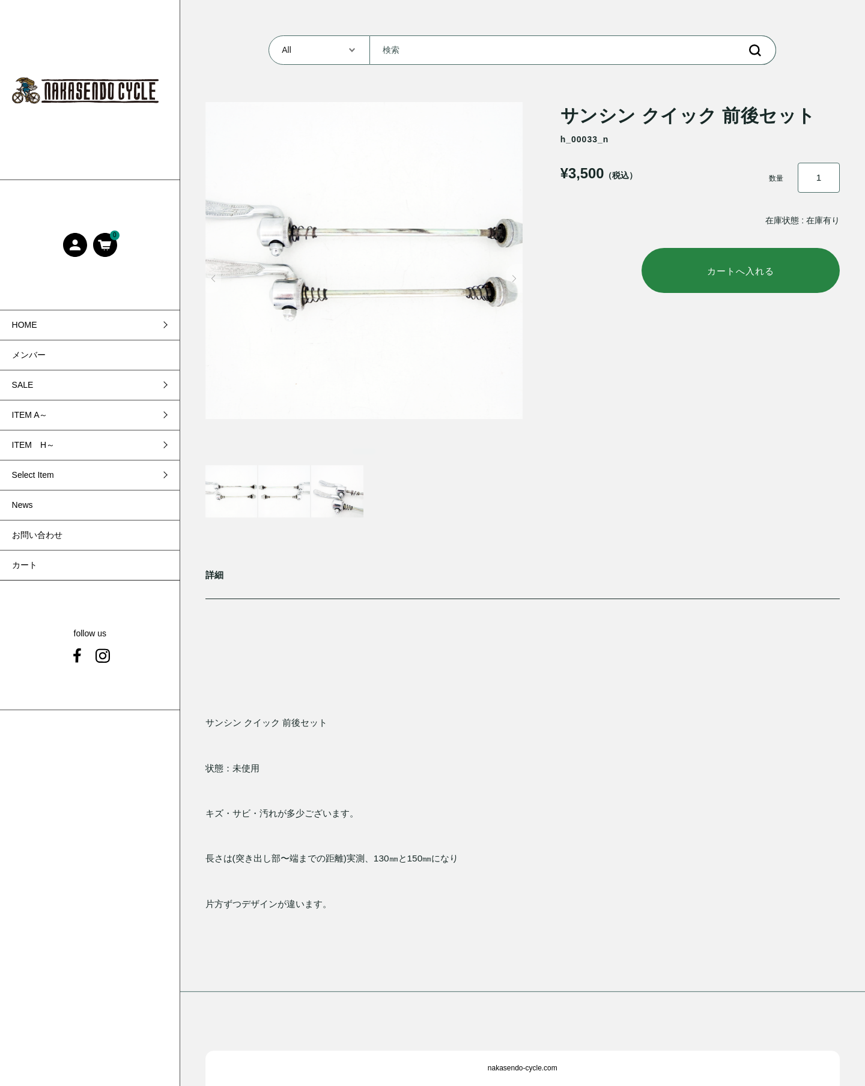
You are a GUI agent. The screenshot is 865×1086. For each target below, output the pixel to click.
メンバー (29, 355)
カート (24, 565)
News (22, 505)
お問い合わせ (37, 535)
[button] (213, 278)
